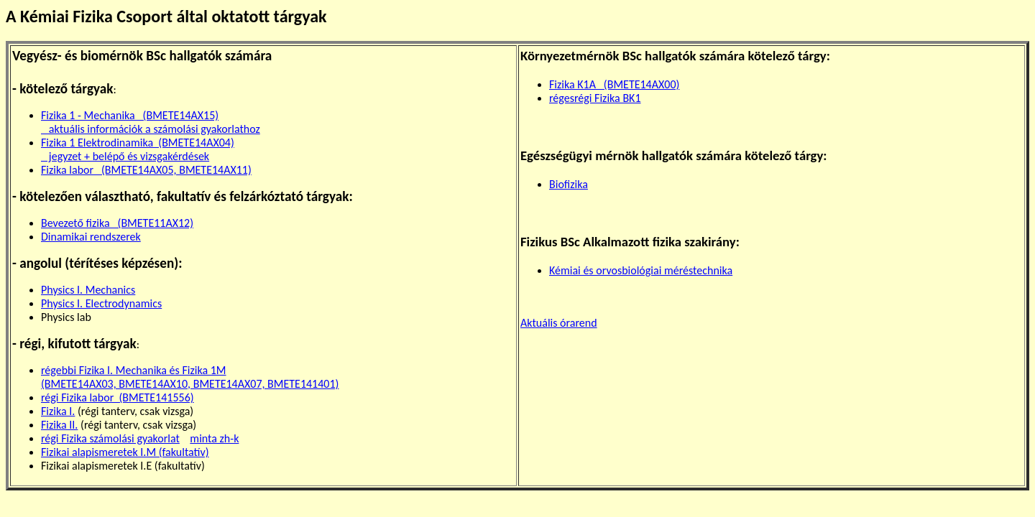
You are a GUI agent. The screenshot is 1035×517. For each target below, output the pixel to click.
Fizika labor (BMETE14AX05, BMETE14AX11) (146, 170)
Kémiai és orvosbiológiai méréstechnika (640, 270)
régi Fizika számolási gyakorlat (110, 438)
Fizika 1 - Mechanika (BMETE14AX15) (129, 115)
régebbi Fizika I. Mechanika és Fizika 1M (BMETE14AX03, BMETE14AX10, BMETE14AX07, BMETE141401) (190, 377)
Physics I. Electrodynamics (101, 303)
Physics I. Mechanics (88, 290)
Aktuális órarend (558, 323)
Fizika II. (59, 425)
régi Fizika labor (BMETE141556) (117, 397)
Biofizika (568, 184)
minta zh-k (214, 438)
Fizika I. (58, 411)
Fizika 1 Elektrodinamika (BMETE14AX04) (137, 142)
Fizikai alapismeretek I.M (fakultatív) (125, 452)
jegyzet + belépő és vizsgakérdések (125, 156)
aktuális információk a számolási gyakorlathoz (150, 129)
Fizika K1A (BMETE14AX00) (614, 84)
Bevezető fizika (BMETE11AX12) (117, 223)
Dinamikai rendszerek (91, 236)
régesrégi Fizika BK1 (595, 98)
